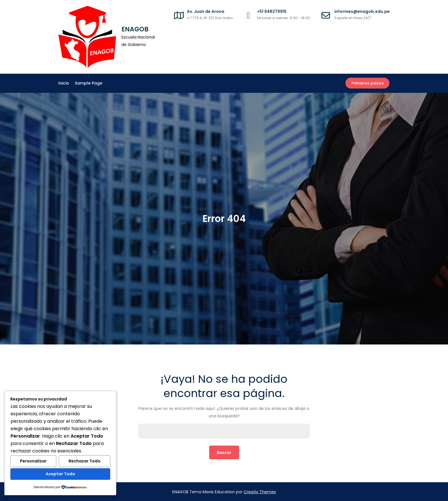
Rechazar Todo (85, 461)
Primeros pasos (367, 83)
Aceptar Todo (60, 474)
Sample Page (88, 83)
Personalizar (33, 461)
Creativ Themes (260, 491)
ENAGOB (135, 29)
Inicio (63, 83)
